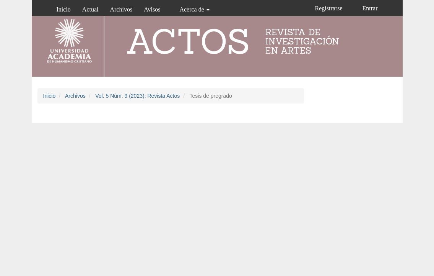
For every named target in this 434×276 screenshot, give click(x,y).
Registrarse (329, 8)
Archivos (121, 9)
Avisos (152, 9)
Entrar (370, 8)
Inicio (64, 9)
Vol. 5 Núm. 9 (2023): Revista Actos (137, 96)
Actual (90, 9)
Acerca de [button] (194, 9)
